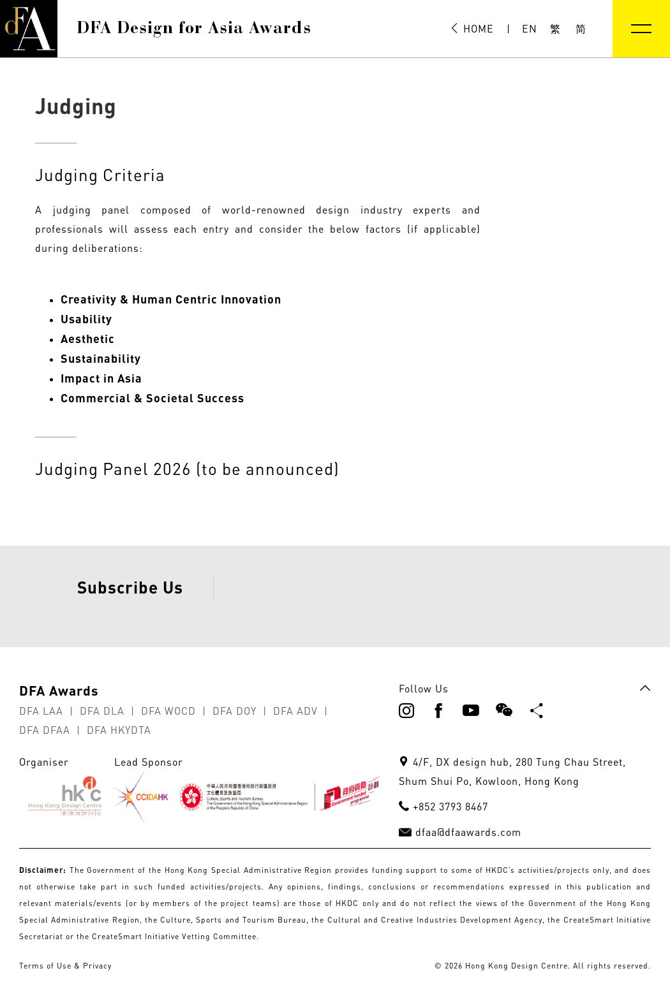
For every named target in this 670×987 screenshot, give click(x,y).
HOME (471, 28)
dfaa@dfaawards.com (468, 863)
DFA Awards (59, 721)
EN (529, 28)
